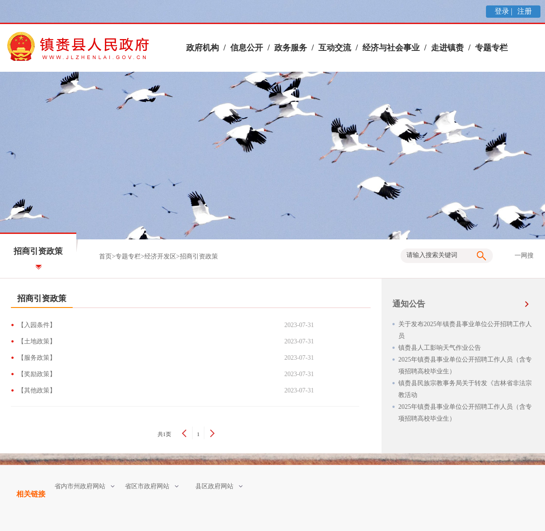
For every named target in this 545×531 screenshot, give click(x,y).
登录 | (504, 11)
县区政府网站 (219, 486)
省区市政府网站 (151, 486)
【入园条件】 (38, 325)
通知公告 (408, 303)
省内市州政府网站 (84, 486)
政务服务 (290, 47)
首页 (105, 256)
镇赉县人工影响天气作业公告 (439, 347)
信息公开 (246, 47)
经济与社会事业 (391, 47)
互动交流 (334, 47)
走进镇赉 (447, 47)
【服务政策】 (38, 357)
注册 (523, 11)
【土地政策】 (38, 341)
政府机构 (202, 47)
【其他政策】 (38, 390)
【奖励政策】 (38, 374)
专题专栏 (491, 47)
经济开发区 (160, 256)
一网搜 (524, 255)
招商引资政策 (199, 256)
